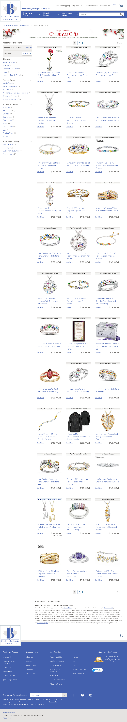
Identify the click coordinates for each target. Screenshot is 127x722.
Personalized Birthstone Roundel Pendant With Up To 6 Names (49, 210)
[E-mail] (46, 695)
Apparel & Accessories (57, 680)
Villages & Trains (56, 684)
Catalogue (7, 148)
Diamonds (7, 117)
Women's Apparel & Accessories (16, 93)
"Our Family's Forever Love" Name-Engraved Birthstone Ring (49, 480)
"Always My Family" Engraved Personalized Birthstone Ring (77, 164)
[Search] (101, 14)
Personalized (8, 127)
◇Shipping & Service (10, 680)
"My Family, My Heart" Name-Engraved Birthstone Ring (106, 74)
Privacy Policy (31, 665)
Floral (5, 72)
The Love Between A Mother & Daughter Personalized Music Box (106, 346)
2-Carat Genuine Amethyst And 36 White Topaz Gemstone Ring (78, 572)
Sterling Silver (8, 133)
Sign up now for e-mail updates (15, 695)
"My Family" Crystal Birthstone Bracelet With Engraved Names (49, 164)
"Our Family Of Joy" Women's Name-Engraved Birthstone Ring (49, 254)
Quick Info (40, 81)
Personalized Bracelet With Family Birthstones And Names (78, 300)
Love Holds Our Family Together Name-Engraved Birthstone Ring (107, 300)
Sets (5, 130)
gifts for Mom (67, 608)
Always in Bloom (9, 62)
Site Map (29, 669)
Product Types (9, 80)
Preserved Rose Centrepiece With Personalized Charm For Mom (48, 75)
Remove (25, 53)
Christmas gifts (107, 608)
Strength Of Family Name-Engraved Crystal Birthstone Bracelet (77, 210)
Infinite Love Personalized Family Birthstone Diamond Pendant (47, 120)
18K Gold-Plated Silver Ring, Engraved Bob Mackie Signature (49, 572)
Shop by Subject (46, 14)
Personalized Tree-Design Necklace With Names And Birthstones (47, 301)
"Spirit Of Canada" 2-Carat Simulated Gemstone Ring (47, 390)
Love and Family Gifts (11, 75)
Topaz (5, 136)
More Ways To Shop (11, 141)
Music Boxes (8, 83)
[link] (97, 670)
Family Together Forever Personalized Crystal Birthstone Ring (78, 527)
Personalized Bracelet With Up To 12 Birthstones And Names (107, 119)
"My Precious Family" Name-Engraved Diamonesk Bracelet (106, 480)
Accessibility (105, 6)
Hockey (75, 657)
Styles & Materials (10, 104)
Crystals (6, 114)
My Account (7, 657)
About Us (29, 657)
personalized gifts (42, 622)
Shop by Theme (78, 673)
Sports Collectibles (79, 669)
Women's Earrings (10, 96)
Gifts (74, 665)
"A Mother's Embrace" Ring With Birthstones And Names (107, 209)
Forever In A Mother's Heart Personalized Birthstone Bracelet (76, 481)
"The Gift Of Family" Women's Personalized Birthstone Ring (48, 345)
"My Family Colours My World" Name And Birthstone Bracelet (107, 164)
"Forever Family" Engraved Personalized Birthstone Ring (77, 390)
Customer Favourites (11, 151)
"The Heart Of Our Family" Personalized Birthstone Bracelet (105, 255)
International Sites (9, 712)
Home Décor (54, 675)
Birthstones (7, 111)
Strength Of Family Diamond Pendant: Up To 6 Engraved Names (106, 527)
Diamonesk (7, 120)
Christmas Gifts (67, 14)
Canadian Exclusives (11, 69)
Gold (5, 123)
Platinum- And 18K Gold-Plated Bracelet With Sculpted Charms (107, 572)
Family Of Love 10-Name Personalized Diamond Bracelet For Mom (49, 436)
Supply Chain (31, 673)
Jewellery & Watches (57, 661)
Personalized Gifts (56, 657)
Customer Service (91, 6)
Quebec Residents (9, 675)
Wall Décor (7, 90)
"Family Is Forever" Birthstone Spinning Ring (106, 390)
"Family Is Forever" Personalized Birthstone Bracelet (75, 120)
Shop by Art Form (28, 14)
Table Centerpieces (10, 86)
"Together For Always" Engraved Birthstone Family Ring (76, 75)
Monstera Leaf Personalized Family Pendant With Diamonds (107, 435)
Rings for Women (56, 665)
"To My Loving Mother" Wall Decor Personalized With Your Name (77, 346)
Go (64, 695)
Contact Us (7, 667)
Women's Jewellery (10, 99)
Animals (6, 65)
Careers (29, 661)
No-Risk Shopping (63, 6)
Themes (6, 59)
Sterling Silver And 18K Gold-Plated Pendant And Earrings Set (49, 525)
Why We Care (77, 6)
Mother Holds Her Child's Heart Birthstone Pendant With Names (78, 254)
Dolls (74, 661)
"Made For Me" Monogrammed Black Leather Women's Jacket (78, 435)
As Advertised (8, 144)
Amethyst (7, 107)
